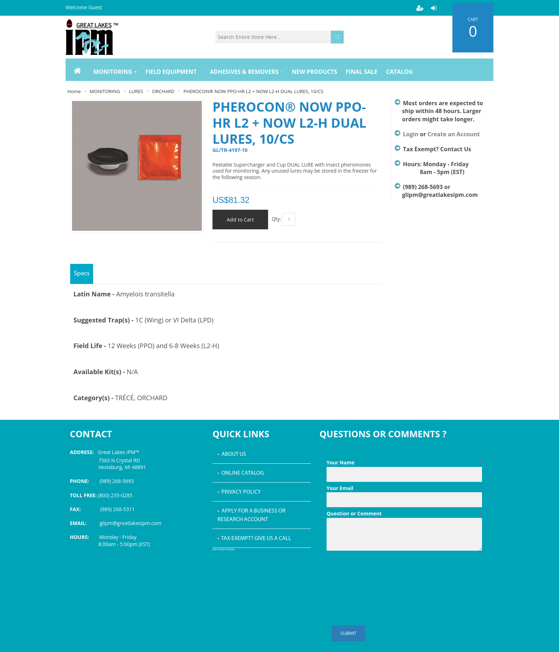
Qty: (276, 218)
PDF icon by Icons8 (223, 550)
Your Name (404, 462)
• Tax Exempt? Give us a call (254, 538)
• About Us (231, 454)
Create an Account (453, 134)
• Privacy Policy (239, 492)
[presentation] (381, 571)
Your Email (404, 488)
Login (410, 134)
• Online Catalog (240, 473)
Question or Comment (404, 513)
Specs (81, 273)
